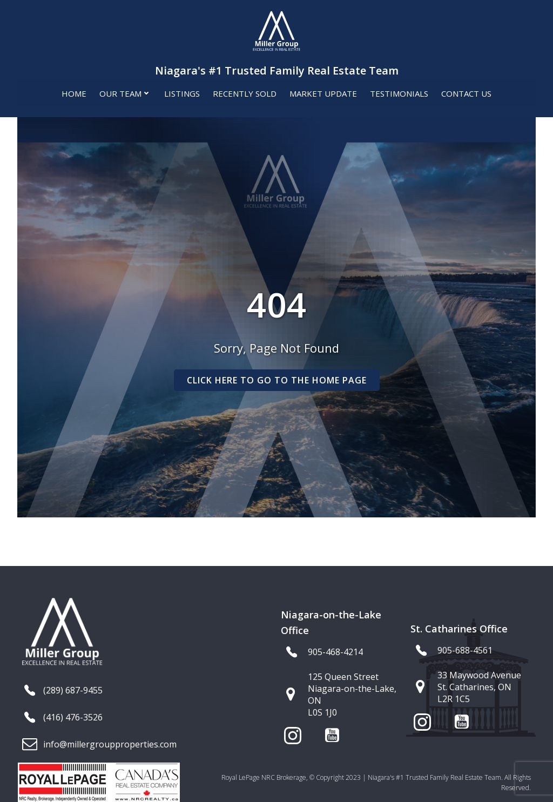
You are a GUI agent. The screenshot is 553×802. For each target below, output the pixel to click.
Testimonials (399, 92)
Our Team (125, 92)
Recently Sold (244, 92)
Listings (182, 92)
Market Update (323, 92)
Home (74, 92)
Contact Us (466, 92)
